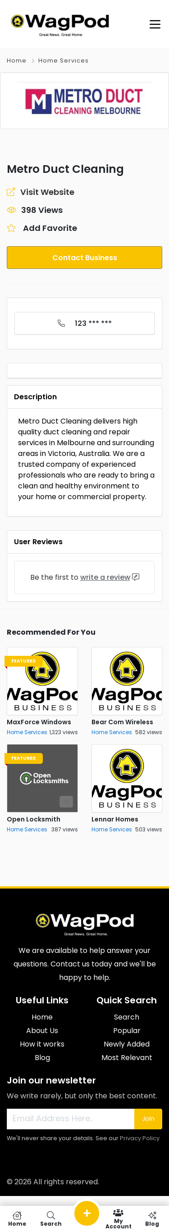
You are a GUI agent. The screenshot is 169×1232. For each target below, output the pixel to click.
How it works (42, 1044)
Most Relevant (126, 1057)
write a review (105, 577)
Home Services (63, 60)
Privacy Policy (140, 1138)
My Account (118, 1219)
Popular (127, 1030)
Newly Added (127, 1044)
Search (126, 1017)
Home (17, 60)
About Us (42, 1030)
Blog (42, 1057)
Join (148, 1118)
